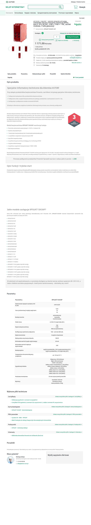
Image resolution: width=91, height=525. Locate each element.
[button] (8, 50)
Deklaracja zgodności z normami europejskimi (24, 400)
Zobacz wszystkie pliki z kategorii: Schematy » (69, 432)
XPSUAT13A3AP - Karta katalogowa (22, 410)
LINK (75, 159)
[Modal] (19, 32)
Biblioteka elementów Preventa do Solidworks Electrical (27, 435)
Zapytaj (10, 77)
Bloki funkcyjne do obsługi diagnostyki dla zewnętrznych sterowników (31, 420)
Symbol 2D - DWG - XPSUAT (19, 418)
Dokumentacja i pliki (38, 74)
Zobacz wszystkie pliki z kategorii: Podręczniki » (68, 424)
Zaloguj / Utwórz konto (78, 2)
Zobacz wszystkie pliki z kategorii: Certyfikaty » (68, 396)
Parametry (24, 74)
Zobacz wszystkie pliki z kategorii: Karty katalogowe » (67, 406)
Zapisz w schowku (61, 40)
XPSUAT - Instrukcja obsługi (20, 428)
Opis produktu (12, 74)
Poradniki (53, 74)
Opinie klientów (65, 74)
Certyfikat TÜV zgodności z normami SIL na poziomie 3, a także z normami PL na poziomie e (37, 402)
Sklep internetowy (15, 7)
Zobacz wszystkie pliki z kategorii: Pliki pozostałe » (67, 414)
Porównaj (75, 40)
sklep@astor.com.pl (22, 463)
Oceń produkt (78, 77)
